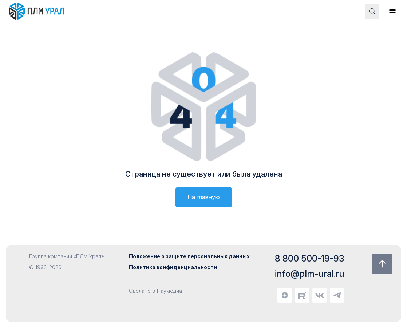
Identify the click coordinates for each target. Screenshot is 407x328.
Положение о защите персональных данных (189, 256)
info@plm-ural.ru (309, 274)
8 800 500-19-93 (309, 259)
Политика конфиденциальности (173, 267)
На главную (203, 197)
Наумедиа (169, 291)
